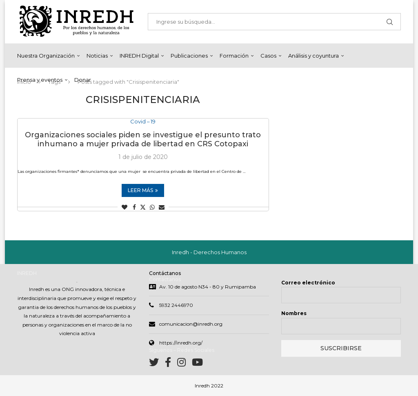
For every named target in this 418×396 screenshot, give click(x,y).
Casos (268, 55)
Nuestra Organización (46, 55)
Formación (234, 55)
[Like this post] (124, 207)
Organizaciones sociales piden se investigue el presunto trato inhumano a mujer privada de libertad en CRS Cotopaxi (143, 139)
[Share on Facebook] (134, 207)
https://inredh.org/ (180, 343)
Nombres (294, 313)
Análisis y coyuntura (313, 55)
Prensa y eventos (39, 79)
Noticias (97, 55)
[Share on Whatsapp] (152, 207)
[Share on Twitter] (143, 207)
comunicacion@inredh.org (190, 324)
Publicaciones (189, 55)
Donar (82, 79)
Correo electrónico (308, 283)
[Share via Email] (162, 207)
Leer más (143, 190)
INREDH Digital (139, 55)
